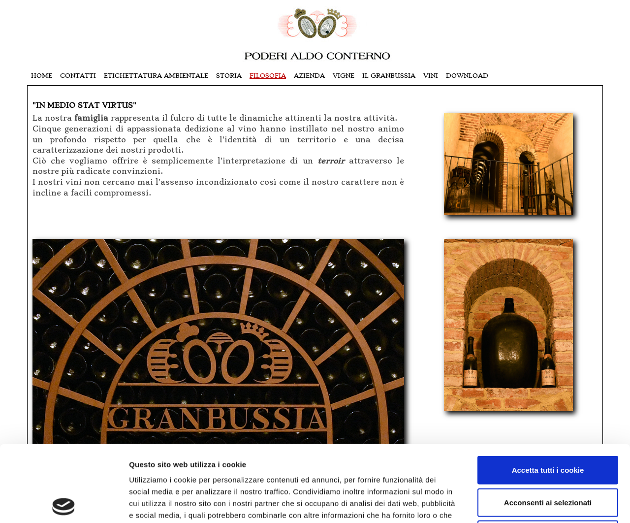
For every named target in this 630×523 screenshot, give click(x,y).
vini (430, 75)
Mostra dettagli (522, 503)
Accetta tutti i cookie (548, 394)
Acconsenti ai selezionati (548, 426)
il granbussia (388, 75)
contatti (78, 75)
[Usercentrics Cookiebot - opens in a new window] (64, 503)
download (467, 75)
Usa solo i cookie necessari (548, 458)
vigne (343, 75)
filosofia (268, 75)
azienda (309, 75)
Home (41, 75)
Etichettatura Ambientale (156, 75)
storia (229, 75)
